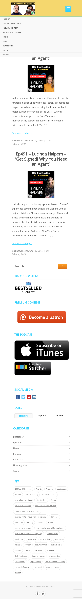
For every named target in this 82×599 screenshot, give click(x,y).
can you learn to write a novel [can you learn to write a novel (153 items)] (27, 511)
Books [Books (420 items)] (53, 500)
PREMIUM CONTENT (10, 28)
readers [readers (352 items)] (18, 550)
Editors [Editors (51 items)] (40, 522)
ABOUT (5, 50)
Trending (23, 415)
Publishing (18, 459)
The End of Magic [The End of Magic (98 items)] (22, 567)
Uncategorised (20, 465)
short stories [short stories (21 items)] (54, 556)
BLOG (4, 41)
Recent (59, 415)
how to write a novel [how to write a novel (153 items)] (23, 528)
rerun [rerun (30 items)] (28, 550)
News (16, 448)
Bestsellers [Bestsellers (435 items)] (41, 500)
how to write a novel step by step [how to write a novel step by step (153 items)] (28, 534)
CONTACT (6, 55)
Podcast (30, 140)
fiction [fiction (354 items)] (50, 522)
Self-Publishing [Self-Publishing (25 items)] (21, 556)
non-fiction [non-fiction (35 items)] (59, 539)
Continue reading (21, 133)
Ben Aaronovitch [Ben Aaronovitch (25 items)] (49, 494)
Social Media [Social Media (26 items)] (20, 561)
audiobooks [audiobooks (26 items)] (62, 489)
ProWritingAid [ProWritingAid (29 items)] (41, 545)
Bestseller (18, 436)
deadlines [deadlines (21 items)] (19, 522)
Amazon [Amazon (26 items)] (49, 489)
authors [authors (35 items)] (18, 494)
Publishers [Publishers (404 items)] (55, 545)
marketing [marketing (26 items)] (19, 539)
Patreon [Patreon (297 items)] (27, 545)
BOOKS (5, 37)
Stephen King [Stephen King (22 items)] (35, 561)
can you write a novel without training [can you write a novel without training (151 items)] (30, 517)
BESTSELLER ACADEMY (11, 23)
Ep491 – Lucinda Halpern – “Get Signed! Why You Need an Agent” (41, 159)
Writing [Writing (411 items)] (18, 573)
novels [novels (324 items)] (17, 545)
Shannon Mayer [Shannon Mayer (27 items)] (38, 556)
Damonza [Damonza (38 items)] (55, 517)
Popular (42, 415)
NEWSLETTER (8, 46)
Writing (17, 470)
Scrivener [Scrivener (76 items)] (51, 550)
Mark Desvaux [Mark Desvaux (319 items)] (52, 534)
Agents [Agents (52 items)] (39, 489)
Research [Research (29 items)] (38, 550)
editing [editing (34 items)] (30, 522)
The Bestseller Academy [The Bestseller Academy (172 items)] (55, 561)
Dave (40, 140)
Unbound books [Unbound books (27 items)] (53, 567)
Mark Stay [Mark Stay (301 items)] (32, 539)
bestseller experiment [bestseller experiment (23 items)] (24, 500)
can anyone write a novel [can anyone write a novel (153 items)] (45, 506)
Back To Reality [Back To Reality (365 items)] (32, 494)
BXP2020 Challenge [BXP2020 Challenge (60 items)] (23, 506)
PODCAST (6, 19)
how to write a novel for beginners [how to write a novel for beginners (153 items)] (50, 528)
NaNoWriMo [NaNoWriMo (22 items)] (45, 539)
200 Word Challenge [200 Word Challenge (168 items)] (23, 489)
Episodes (19, 140)
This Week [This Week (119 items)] (38, 567)
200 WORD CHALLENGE (11, 32)
